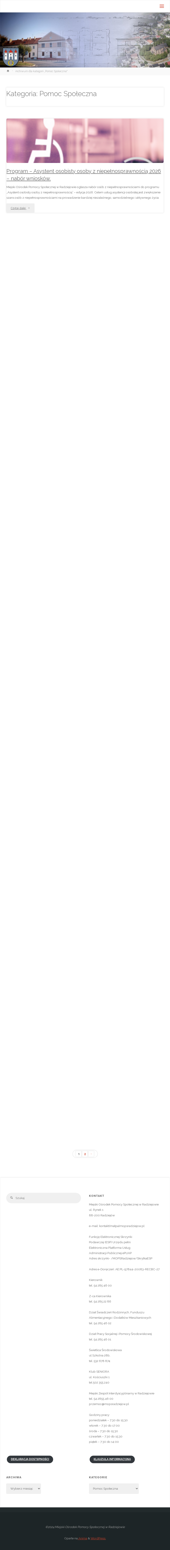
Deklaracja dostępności (30, 1459)
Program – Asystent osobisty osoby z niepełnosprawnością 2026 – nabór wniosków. (83, 175)
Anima (82, 1538)
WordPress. (98, 1538)
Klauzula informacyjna (112, 1459)
